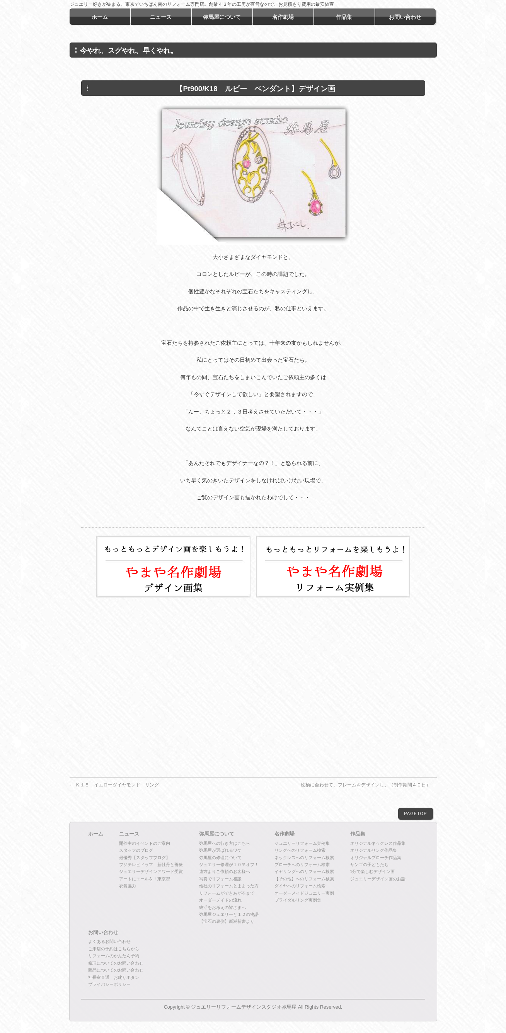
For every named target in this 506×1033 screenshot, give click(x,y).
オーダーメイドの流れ (220, 900)
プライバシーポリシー (109, 984)
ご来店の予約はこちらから (113, 948)
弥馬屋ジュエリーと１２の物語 (229, 914)
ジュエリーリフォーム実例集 (302, 843)
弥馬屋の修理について (220, 857)
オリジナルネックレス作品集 (377, 843)
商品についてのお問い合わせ (115, 970)
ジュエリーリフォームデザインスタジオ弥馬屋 (243, 1007)
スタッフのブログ (136, 850)
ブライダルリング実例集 (297, 900)
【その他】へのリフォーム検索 (304, 878)
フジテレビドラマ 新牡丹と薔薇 (151, 864)
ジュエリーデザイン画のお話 (377, 878)
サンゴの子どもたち (369, 864)
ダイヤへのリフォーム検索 (299, 885)
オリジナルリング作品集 (373, 850)
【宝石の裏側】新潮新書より (226, 921)
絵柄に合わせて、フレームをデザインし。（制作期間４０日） (368, 785)
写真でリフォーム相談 (220, 878)
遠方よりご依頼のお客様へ (224, 871)
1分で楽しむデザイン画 (372, 871)
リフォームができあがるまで (226, 893)
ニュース (129, 834)
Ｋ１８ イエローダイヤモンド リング (114, 785)
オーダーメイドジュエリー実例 (304, 893)
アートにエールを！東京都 (144, 878)
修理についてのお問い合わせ (115, 963)
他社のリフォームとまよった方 (229, 885)
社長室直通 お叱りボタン (113, 977)
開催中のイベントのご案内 (144, 843)
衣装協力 (127, 885)
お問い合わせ (103, 932)
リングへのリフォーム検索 (299, 850)
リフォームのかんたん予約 (113, 955)
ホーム (95, 834)
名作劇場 (284, 834)
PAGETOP (415, 813)
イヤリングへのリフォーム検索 (304, 871)
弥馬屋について (216, 834)
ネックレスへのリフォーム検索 (304, 857)
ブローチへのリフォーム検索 (302, 864)
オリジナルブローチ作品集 (375, 857)
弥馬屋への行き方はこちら (224, 843)
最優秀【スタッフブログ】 (144, 857)
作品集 (357, 834)
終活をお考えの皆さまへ (222, 907)
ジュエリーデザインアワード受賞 (151, 871)
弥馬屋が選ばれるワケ (220, 850)
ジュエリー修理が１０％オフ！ (229, 864)
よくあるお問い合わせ (109, 941)
